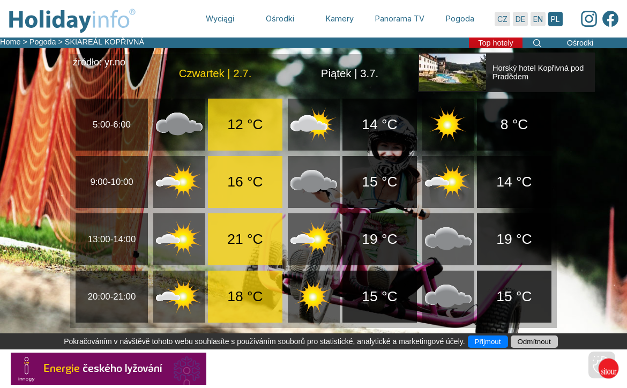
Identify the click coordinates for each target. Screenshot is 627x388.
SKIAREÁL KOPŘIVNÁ (104, 42)
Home (10, 42)
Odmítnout (534, 342)
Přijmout (488, 342)
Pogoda (42, 42)
